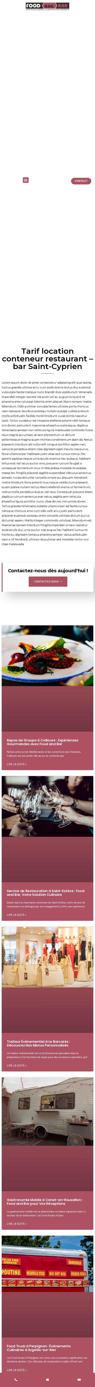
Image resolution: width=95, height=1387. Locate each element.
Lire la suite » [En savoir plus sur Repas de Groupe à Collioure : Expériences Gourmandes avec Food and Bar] (16, 764)
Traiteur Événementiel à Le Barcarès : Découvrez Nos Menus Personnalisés (38, 1043)
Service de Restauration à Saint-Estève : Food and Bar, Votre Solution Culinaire (45, 893)
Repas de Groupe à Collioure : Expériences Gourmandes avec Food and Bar (42, 742)
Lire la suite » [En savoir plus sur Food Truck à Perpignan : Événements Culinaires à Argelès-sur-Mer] (16, 1370)
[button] (26, 180)
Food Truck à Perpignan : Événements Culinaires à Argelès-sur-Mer (39, 1348)
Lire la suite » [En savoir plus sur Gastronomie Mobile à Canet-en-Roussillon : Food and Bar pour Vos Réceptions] (16, 1223)
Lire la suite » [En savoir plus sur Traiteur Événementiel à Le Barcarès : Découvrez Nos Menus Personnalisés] (16, 1065)
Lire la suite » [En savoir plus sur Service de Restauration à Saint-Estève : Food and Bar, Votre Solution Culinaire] (16, 915)
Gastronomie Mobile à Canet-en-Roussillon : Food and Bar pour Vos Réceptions (45, 1201)
